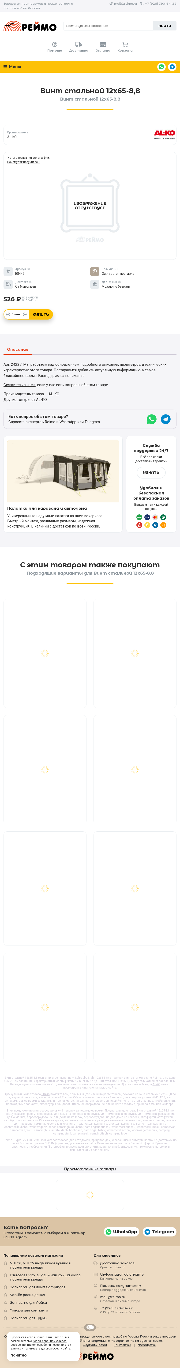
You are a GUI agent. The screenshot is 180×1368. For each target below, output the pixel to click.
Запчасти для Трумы (28, 1318)
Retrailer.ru (90, 1327)
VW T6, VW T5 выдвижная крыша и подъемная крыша (40, 1265)
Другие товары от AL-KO (25, 399)
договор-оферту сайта (55, 1348)
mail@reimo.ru (125, 3)
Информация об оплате (122, 1276)
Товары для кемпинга (29, 1310)
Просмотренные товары (90, 1169)
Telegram (172, 67)
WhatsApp (161, 67)
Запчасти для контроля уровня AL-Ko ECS (137, 1097)
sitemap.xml (147, 1345)
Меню (12, 66)
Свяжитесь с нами (19, 385)
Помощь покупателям (123, 1287)
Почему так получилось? (23, 162)
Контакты (122, 1345)
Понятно (19, 1355)
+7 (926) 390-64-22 (160, 3)
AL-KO (156, 1084)
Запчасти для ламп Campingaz (37, 1287)
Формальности (95, 1345)
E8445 (45, 1094)
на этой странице (141, 1100)
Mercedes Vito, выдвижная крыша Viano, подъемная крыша (45, 1277)
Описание (17, 350)
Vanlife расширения (27, 1295)
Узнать (151, 472)
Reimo (30, 26)
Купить (41, 314)
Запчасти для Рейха (28, 1302)
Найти (164, 26)
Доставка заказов (117, 1265)
